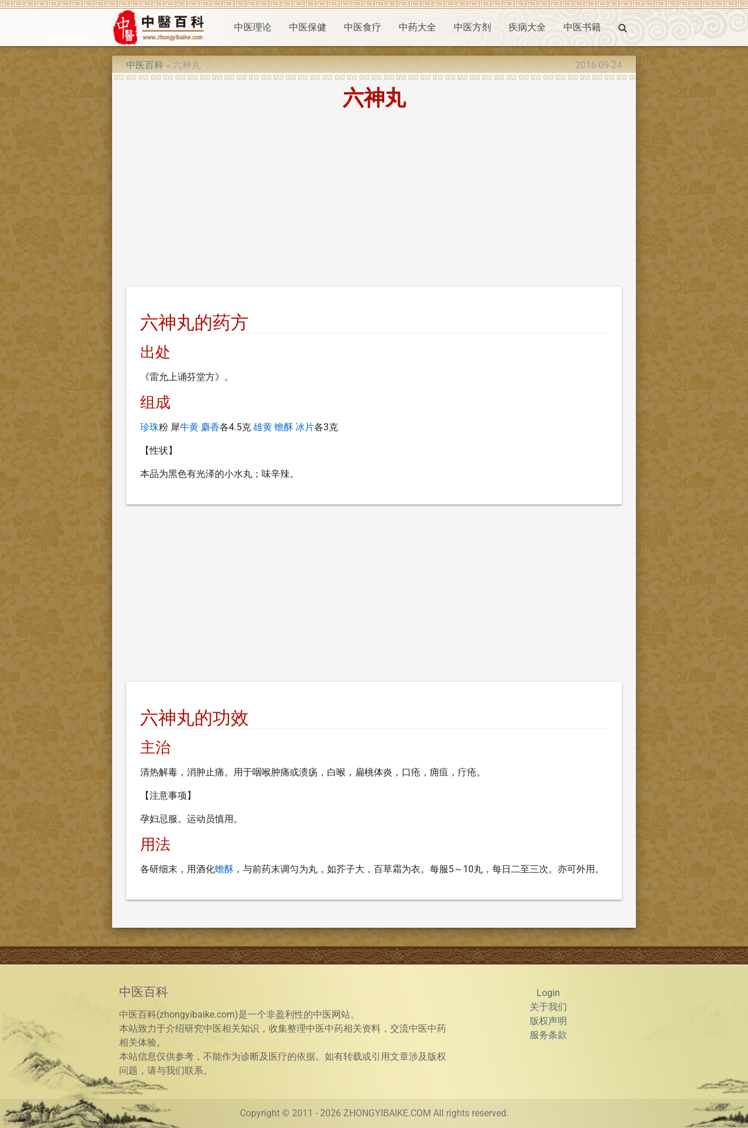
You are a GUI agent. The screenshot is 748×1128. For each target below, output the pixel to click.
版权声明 (548, 1020)
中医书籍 (582, 27)
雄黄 (262, 427)
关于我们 (548, 1006)
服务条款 (548, 1034)
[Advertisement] (374, 200)
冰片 (304, 427)
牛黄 (189, 427)
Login (548, 992)
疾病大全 (527, 27)
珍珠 (149, 427)
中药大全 (417, 27)
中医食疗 (362, 27)
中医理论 (253, 27)
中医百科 (144, 65)
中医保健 (307, 27)
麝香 (210, 427)
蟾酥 (283, 427)
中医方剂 (472, 27)
